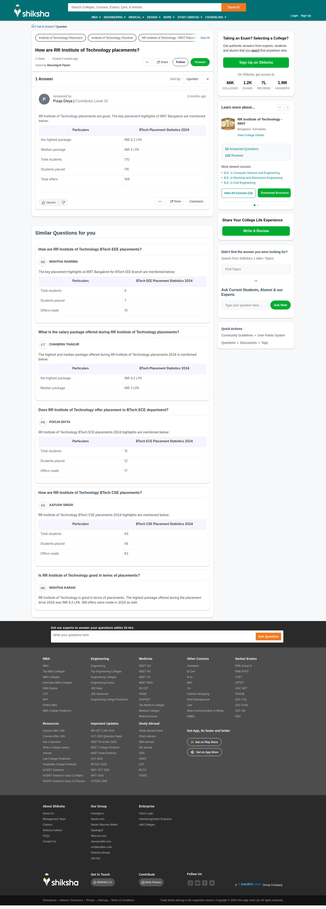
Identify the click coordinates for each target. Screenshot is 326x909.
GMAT (143, 762)
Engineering (114, 17)
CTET (238, 680)
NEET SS (144, 680)
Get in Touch (100, 878)
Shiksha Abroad (100, 856)
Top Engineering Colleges (106, 675)
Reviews (234, 155)
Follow (180, 62)
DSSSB (239, 697)
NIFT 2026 (97, 779)
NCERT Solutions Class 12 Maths (63, 779)
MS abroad (145, 751)
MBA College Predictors (57, 714)
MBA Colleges (51, 680)
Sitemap (103, 903)
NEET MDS (146, 686)
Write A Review (256, 231)
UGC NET (241, 691)
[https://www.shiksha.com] (33, 26)
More (168, 17)
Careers (48, 828)
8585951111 (104, 886)
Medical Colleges (149, 714)
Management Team (54, 822)
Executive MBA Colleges (57, 686)
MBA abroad (146, 745)
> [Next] (288, 107)
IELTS (142, 773)
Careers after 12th (54, 734)
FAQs (46, 839)
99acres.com (98, 839)
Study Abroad (190, 17)
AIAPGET (145, 703)
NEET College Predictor (105, 751)
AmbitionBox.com (101, 850)
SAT (141, 767)
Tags (264, 342)
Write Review (153, 886)
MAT (45, 703)
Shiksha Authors (52, 833)
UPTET (239, 686)
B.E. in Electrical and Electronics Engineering (253, 178)
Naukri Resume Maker (104, 828)
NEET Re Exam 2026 (104, 745)
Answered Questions (241, 149)
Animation (193, 669)
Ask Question (268, 640)
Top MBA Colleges (54, 675)
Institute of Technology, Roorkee (112, 37)
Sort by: (175, 79)
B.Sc (190, 680)
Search (234, 7)
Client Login (146, 817)
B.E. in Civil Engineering (239, 183)
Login (294, 15)
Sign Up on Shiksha (256, 62)
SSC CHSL (242, 708)
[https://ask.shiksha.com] (46, 26)
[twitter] (212, 886)
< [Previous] (279, 107)
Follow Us (194, 877)
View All (205, 37)
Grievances (50, 903)
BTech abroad (147, 739)
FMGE (143, 697)
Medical (136, 17)
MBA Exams (50, 691)
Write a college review (56, 751)
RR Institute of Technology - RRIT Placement (171, 37)
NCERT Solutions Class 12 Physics (64, 784)
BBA (189, 686)
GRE (142, 756)
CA (189, 691)
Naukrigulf (97, 833)
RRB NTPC (242, 675)
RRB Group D (243, 669)
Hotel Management (198, 703)
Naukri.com (98, 822)
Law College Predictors (56, 762)
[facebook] (205, 886)
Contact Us (49, 845)
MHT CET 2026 (100, 773)
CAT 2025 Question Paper (106, 739)
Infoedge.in (97, 817)
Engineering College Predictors (109, 703)
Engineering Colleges (104, 680)
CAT (45, 697)
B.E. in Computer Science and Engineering (252, 172)
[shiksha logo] (62, 883)
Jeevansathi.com (101, 845)
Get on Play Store (204, 746)
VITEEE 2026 (99, 784)
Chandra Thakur (64, 345)
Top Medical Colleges (152, 708)
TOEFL (143, 779)
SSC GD (240, 714)
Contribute (147, 878)
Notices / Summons (71, 903)
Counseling (215, 17)
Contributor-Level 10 (91, 101)
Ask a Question (52, 745)
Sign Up (306, 15)
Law (189, 708)
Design (153, 17)
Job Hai (95, 861)
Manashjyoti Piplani (58, 65)
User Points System (271, 335)
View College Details (251, 135)
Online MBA (50, 708)
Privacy (90, 903)
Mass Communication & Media (205, 714)
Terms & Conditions (122, 903)
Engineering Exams (102, 686)
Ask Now (280, 305)
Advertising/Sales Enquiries (155, 822)
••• (143, 62)
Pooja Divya (62, 101)
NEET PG (145, 675)
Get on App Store (204, 755)
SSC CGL (241, 703)
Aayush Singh (61, 507)
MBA (96, 17)
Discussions (248, 342)
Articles (47, 756)
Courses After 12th (54, 739)
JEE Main (96, 691)
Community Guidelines (237, 335)
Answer (200, 62)
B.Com (191, 675)
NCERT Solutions (53, 773)
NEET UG (145, 669)
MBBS (191, 720)
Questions (228, 342)
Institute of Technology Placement (60, 37)
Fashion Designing (198, 697)
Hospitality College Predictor (60, 767)
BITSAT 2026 (99, 767)
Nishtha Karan (63, 591)
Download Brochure (276, 193)
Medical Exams (148, 720)
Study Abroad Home (151, 734)
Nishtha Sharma (64, 262)
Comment (196, 201)
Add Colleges (147, 828)
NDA (238, 720)
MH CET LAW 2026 (103, 734)
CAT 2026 (97, 762)
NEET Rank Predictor (104, 756)
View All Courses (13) (239, 193)
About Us (48, 817)
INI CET (144, 691)
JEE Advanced (99, 697)
